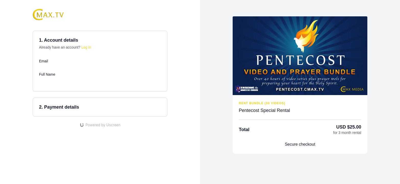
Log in (86, 47)
